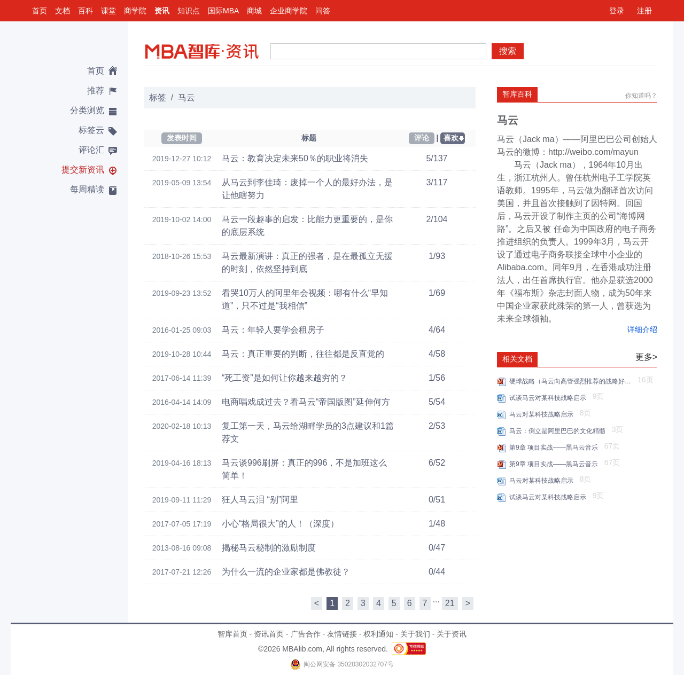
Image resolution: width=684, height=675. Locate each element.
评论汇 (91, 149)
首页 (39, 10)
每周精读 (87, 189)
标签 (157, 97)
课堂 (108, 10)
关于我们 (415, 634)
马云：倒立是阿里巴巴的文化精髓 (559, 431)
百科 (85, 10)
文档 (62, 10)
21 (450, 603)
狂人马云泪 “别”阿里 (260, 499)
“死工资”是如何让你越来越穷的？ (284, 377)
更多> (646, 357)
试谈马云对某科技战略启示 (549, 398)
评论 (421, 138)
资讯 (161, 10)
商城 (254, 10)
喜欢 (451, 138)
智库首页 (232, 634)
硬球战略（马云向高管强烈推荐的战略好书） (572, 381)
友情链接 (342, 634)
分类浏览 (87, 110)
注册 (644, 10)
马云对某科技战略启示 (543, 414)
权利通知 (378, 634)
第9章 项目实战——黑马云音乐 (555, 447)
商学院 (135, 10)
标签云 (91, 130)
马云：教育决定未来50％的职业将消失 (295, 158)
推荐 (95, 90)
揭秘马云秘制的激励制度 (269, 547)
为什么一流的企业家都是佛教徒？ (286, 571)
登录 (616, 10)
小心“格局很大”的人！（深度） (280, 523)
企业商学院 (288, 10)
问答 (322, 10)
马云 (186, 97)
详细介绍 (642, 329)
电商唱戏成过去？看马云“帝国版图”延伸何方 (306, 401)
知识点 (188, 10)
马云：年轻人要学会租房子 (273, 329)
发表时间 (182, 138)
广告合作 (306, 634)
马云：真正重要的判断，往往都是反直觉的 (303, 353)
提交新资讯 (82, 169)
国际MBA (223, 10)
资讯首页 (269, 634)
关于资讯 (452, 634)
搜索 (507, 51)
